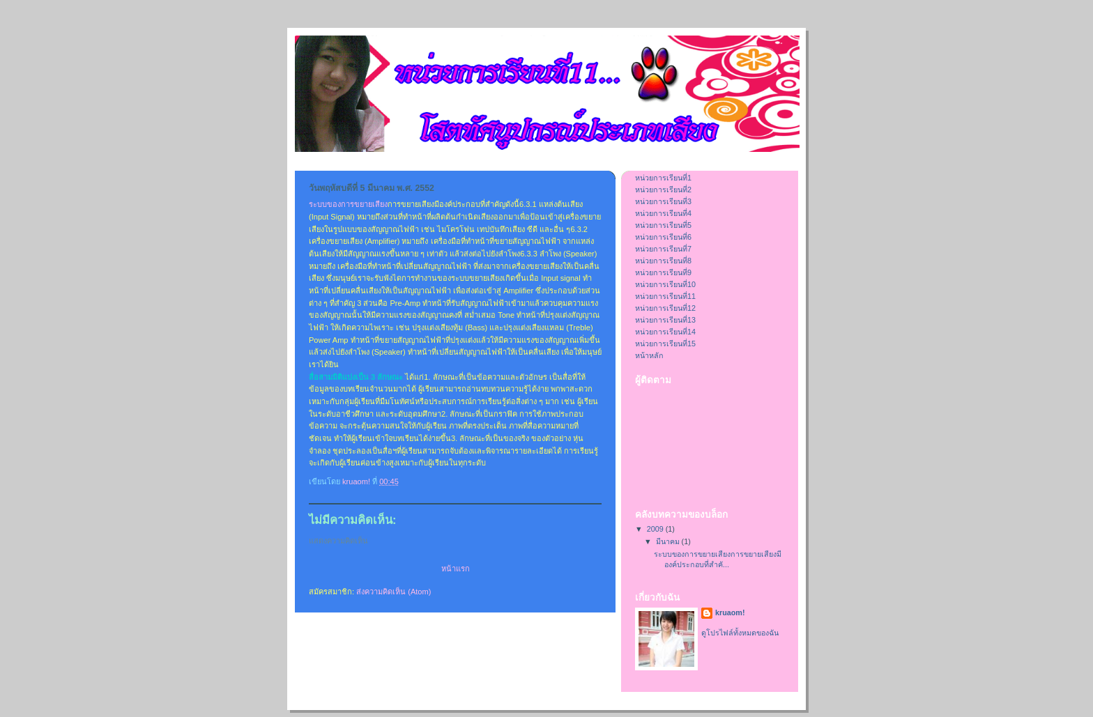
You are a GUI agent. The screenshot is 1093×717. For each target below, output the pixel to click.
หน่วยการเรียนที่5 (663, 225)
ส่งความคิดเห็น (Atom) (393, 591)
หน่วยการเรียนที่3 (663, 201)
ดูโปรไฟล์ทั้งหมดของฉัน (740, 633)
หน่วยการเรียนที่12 (665, 308)
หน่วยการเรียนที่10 (665, 284)
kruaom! (730, 612)
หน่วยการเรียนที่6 (663, 237)
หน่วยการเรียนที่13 (665, 320)
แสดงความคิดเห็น (338, 541)
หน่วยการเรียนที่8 (663, 260)
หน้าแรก (455, 568)
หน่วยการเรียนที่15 (665, 343)
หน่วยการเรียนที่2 (663, 189)
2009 (656, 529)
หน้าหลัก (649, 355)
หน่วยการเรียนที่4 (663, 213)
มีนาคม (669, 541)
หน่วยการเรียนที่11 (665, 296)
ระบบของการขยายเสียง (348, 204)
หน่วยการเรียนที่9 (663, 272)
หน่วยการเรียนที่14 (665, 331)
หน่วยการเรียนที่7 (663, 249)
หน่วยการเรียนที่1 (663, 178)
